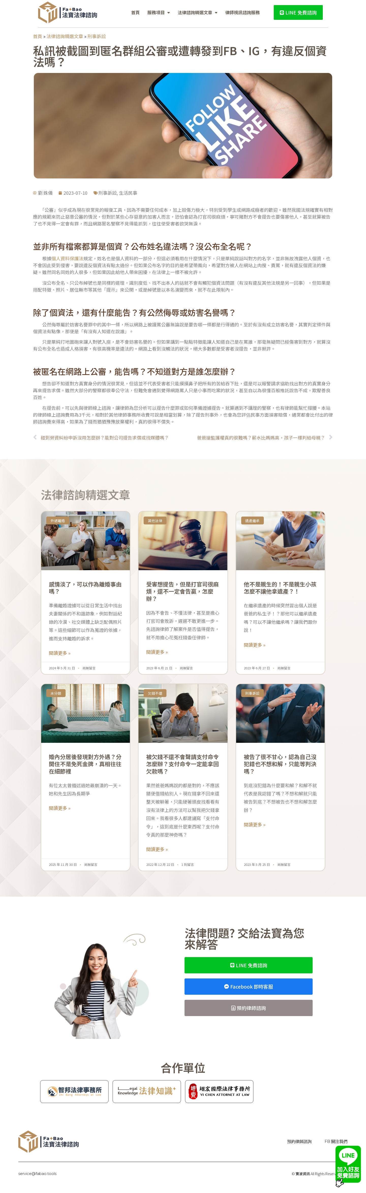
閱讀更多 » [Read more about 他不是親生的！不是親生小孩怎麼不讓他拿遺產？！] (254, 644)
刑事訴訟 (96, 36)
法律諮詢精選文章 (198, 12)
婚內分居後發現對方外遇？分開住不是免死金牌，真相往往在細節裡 (85, 763)
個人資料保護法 (67, 258)
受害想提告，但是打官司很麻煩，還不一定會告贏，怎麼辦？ (182, 591)
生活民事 (128, 192)
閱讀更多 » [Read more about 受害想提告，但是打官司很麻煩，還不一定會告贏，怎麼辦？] (157, 651)
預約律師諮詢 (299, 1141)
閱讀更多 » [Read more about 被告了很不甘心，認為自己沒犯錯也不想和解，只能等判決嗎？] (254, 824)
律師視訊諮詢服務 (242, 12)
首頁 (135, 12)
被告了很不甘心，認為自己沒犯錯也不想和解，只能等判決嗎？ (280, 763)
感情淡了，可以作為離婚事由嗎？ (85, 587)
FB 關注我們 (336, 1141)
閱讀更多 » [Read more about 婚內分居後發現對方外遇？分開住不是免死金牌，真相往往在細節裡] (59, 808)
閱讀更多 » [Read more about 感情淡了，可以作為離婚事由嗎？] (59, 653)
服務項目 (158, 12)
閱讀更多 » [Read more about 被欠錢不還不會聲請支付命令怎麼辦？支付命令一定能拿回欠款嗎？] (157, 849)
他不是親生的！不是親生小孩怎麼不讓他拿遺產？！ (280, 587)
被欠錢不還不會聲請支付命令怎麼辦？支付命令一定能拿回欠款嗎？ (182, 763)
